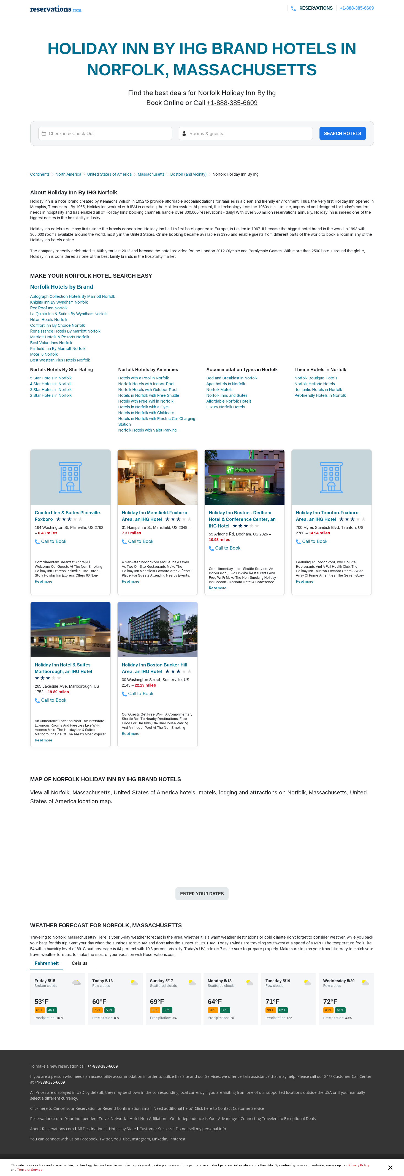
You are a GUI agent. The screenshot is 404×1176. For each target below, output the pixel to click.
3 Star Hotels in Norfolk (51, 389)
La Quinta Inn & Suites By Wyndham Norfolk (69, 313)
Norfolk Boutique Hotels (316, 378)
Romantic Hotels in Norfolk (318, 389)
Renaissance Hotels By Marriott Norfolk (65, 331)
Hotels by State (122, 1128)
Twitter (105, 1139)
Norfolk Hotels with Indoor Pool (146, 383)
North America (68, 174)
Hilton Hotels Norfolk (48, 319)
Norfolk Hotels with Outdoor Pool (147, 389)
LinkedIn (159, 1139)
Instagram (141, 1139)
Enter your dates (202, 893)
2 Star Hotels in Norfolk (51, 395)
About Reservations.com (52, 1128)
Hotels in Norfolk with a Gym (143, 406)
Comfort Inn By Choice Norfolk (57, 325)
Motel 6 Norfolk (44, 354)
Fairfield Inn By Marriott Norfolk (57, 348)
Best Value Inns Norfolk (51, 342)
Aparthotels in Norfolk (226, 383)
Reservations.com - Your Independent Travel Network (78, 1118)
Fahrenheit (46, 963)
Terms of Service (29, 1170)
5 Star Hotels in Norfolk (51, 378)
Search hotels (342, 133)
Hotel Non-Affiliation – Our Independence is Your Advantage (183, 1118)
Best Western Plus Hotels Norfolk (60, 360)
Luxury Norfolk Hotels (226, 406)
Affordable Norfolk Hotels (229, 401)
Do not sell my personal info (201, 1128)
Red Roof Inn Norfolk (49, 308)
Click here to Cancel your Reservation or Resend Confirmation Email (90, 1108)
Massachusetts (151, 174)
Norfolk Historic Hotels (315, 383)
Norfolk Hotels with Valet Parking (147, 430)
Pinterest (177, 1139)
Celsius (80, 963)
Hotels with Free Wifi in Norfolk (145, 401)
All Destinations (91, 1128)
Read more (44, 581)
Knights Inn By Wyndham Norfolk (59, 302)
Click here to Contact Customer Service (229, 1108)
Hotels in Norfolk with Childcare (146, 412)
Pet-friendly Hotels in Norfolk (320, 395)
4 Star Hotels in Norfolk (51, 383)
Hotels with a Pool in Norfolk (143, 378)
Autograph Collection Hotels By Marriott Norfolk (72, 296)
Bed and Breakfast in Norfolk (232, 378)
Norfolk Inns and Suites (227, 395)
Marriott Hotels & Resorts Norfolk (59, 336)
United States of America (109, 174)
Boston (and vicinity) (188, 174)
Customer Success (155, 1128)
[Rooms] (246, 133)
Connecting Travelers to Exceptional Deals (278, 1118)
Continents (40, 174)
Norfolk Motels (220, 389)
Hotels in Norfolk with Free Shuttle (149, 395)
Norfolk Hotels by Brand (61, 286)
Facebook (88, 1139)
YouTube (122, 1139)
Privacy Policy (358, 1165)
